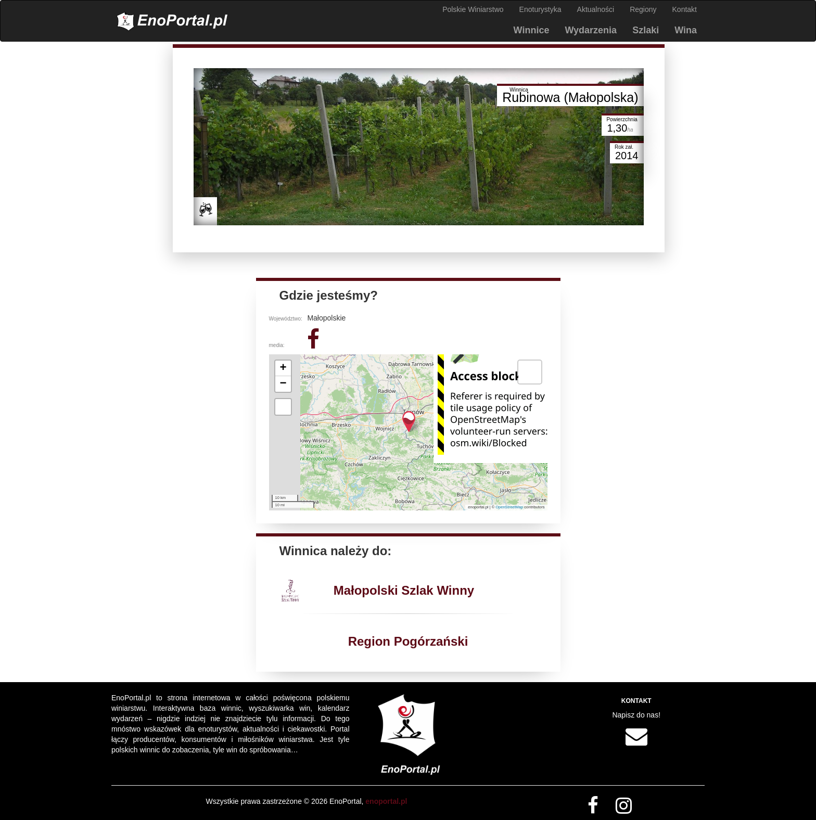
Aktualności (596, 9)
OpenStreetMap (509, 507)
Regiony (643, 9)
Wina (685, 30)
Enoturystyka (540, 9)
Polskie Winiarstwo (472, 9)
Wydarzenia (591, 30)
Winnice (532, 30)
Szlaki (645, 30)
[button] (408, 421)
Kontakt (684, 9)
